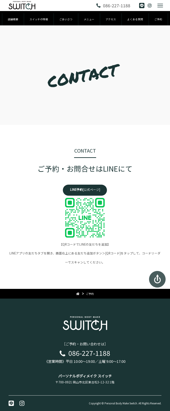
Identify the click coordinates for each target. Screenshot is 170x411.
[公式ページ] (85, 189)
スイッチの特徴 (39, 19)
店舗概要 (13, 19)
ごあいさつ (66, 19)
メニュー (89, 19)
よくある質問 (135, 19)
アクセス (111, 19)
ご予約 (158, 19)
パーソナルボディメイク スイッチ (85, 376)
